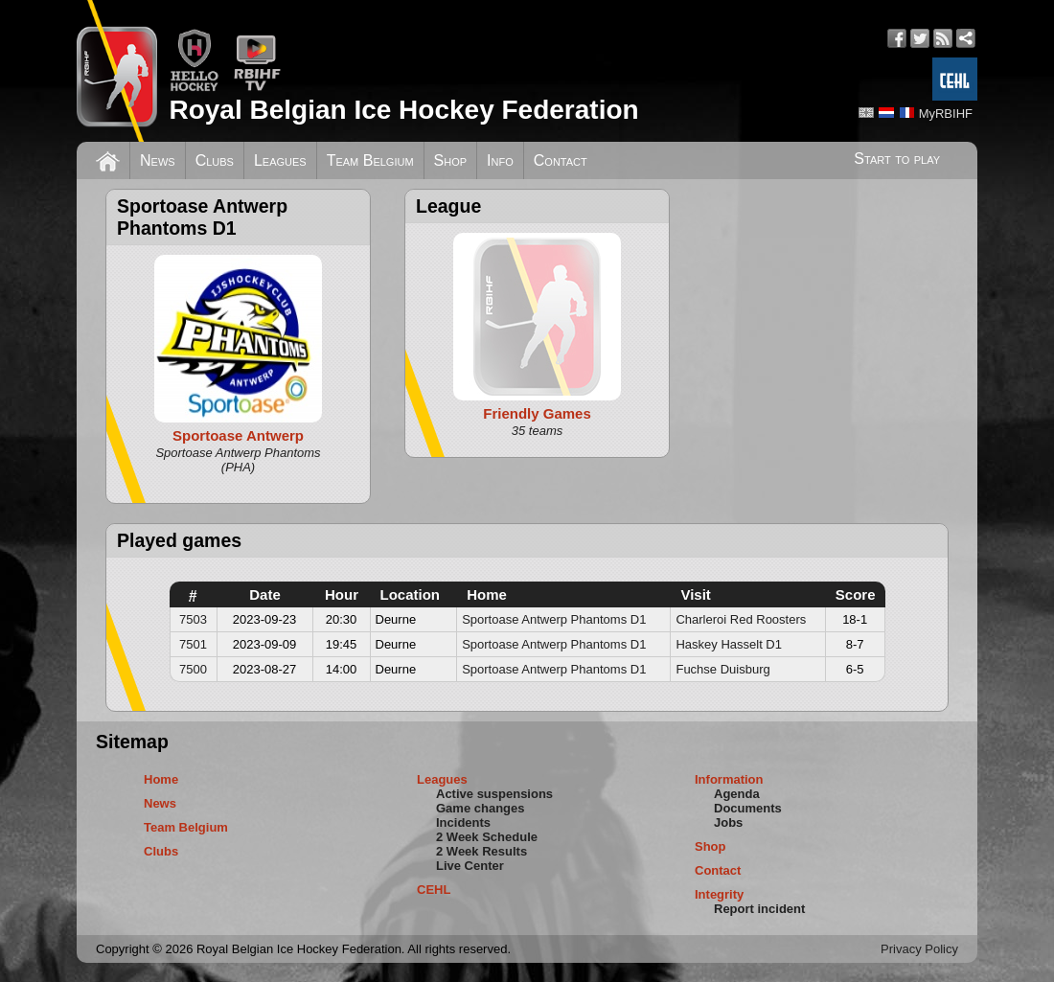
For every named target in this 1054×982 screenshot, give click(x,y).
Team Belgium (370, 160)
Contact (560, 160)
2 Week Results (481, 851)
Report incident (759, 909)
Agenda (737, 794)
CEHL (433, 889)
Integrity (719, 894)
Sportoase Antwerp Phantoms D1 (554, 619)
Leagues (280, 160)
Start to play (897, 158)
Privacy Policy (919, 949)
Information (729, 779)
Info (500, 160)
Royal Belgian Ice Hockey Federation (403, 110)
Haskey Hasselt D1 (729, 644)
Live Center (470, 865)
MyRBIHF (946, 113)
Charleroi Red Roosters (741, 619)
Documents (748, 808)
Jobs (728, 822)
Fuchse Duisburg (722, 669)
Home (161, 779)
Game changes (480, 808)
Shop (451, 160)
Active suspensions (494, 794)
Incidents (463, 822)
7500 (193, 669)
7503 (193, 619)
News (157, 160)
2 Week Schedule (487, 837)
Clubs (214, 160)
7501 (193, 644)
